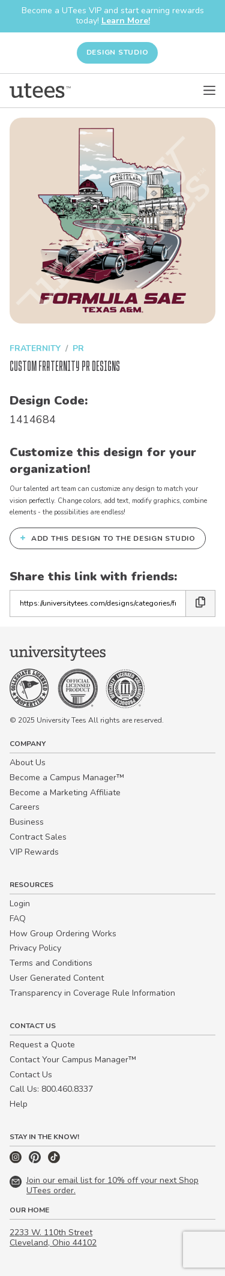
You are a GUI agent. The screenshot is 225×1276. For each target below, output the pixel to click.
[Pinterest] (36, 1160)
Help (19, 1104)
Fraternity (35, 348)
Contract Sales (38, 837)
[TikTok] (54, 1160)
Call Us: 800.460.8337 (51, 1089)
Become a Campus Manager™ (67, 777)
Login (20, 903)
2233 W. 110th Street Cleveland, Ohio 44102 (53, 1237)
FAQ (18, 918)
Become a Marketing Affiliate (65, 792)
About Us (28, 762)
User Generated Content (57, 978)
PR (78, 348)
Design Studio (117, 52)
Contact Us (31, 1074)
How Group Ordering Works (63, 933)
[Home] (40, 90)
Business (27, 822)
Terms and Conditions (51, 963)
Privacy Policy (35, 948)
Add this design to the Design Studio (108, 537)
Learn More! (125, 20)
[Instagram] (17, 1160)
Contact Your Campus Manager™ (73, 1059)
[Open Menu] (209, 91)
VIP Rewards (34, 852)
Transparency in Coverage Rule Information (92, 993)
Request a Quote (42, 1044)
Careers (25, 807)
